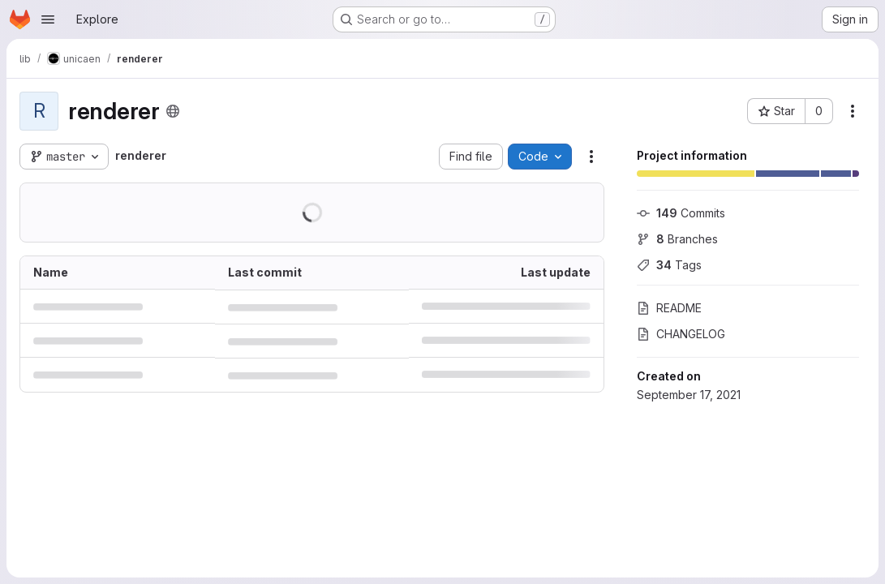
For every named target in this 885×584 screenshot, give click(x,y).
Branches (677, 239)
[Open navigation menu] (48, 19)
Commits (681, 213)
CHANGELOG (681, 334)
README (669, 308)
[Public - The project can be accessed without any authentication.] (172, 111)
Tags (669, 265)
